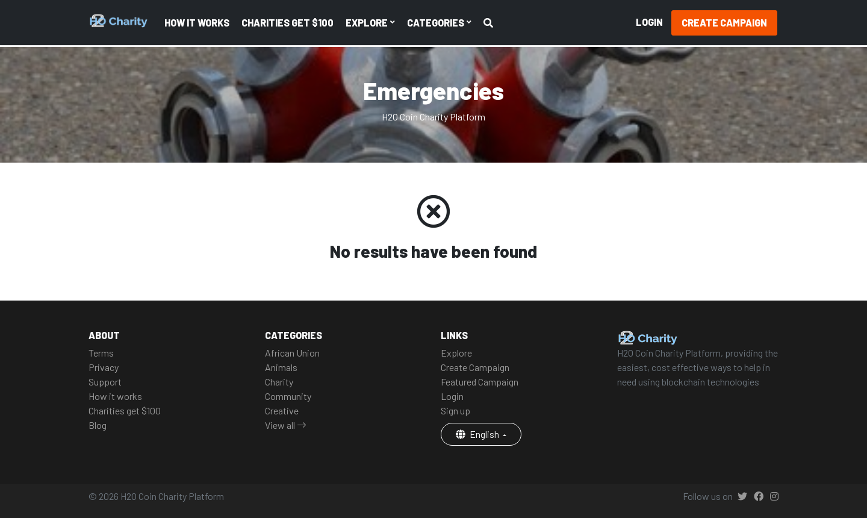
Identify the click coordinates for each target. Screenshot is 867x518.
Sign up (455, 410)
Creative (282, 410)
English (478, 434)
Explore (456, 352)
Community (288, 396)
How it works (196, 22)
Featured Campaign (479, 381)
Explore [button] (368, 22)
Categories (436, 22)
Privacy (104, 367)
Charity (279, 381)
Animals (281, 367)
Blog (98, 425)
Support (105, 381)
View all (285, 425)
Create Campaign (724, 22)
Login (649, 22)
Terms (101, 352)
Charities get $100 (287, 22)
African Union (292, 352)
